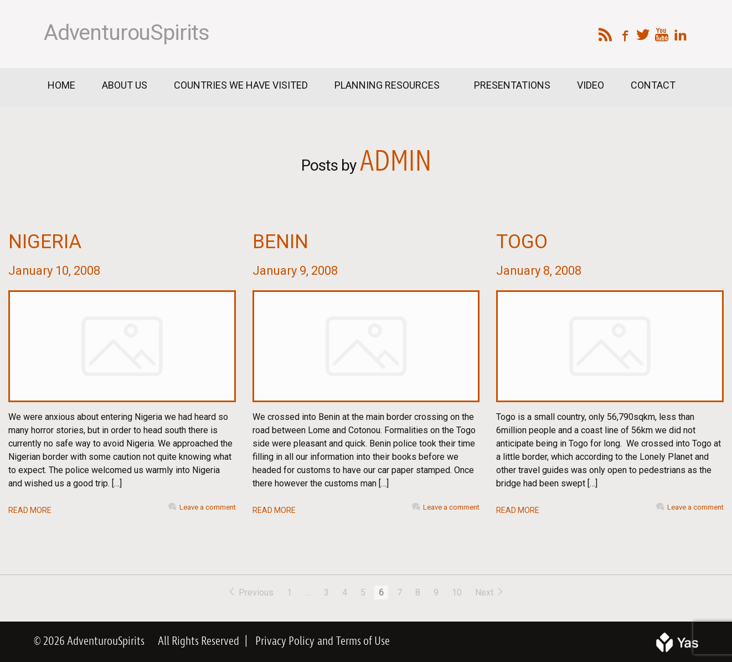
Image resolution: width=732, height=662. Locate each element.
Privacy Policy (285, 641)
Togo (522, 241)
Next (489, 592)
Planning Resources (388, 85)
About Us (124, 85)
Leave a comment (207, 507)
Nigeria (44, 241)
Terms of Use (363, 641)
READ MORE (29, 510)
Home (61, 85)
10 (457, 592)
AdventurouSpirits (126, 32)
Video (590, 85)
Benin (280, 241)
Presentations (512, 85)
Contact (653, 85)
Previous (252, 592)
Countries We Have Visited (241, 85)
